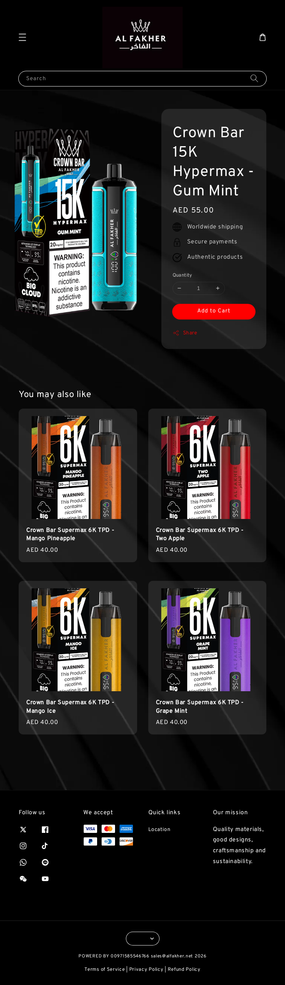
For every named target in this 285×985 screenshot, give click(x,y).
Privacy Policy (146, 970)
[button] (22, 37)
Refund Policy (184, 970)
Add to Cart (213, 311)
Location (159, 830)
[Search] (254, 78)
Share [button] (185, 333)
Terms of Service (104, 970)
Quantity (182, 275)
